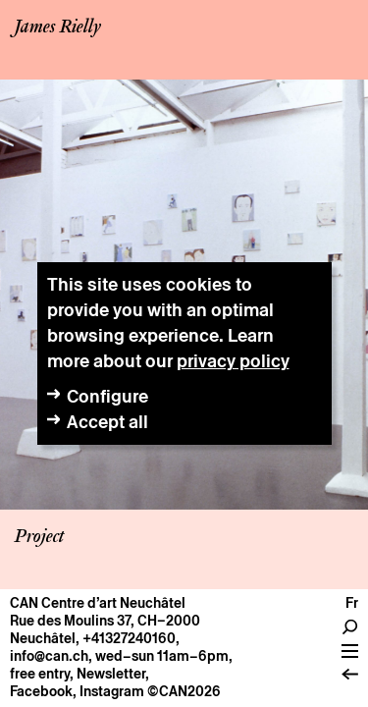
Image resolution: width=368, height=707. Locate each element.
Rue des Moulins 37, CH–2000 (105, 620)
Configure (107, 396)
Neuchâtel (43, 638)
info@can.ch (49, 656)
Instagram (111, 691)
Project (39, 537)
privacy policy (233, 361)
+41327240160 (129, 638)
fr (351, 603)
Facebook (41, 691)
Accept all (107, 421)
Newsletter (111, 673)
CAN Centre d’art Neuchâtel (97, 603)
